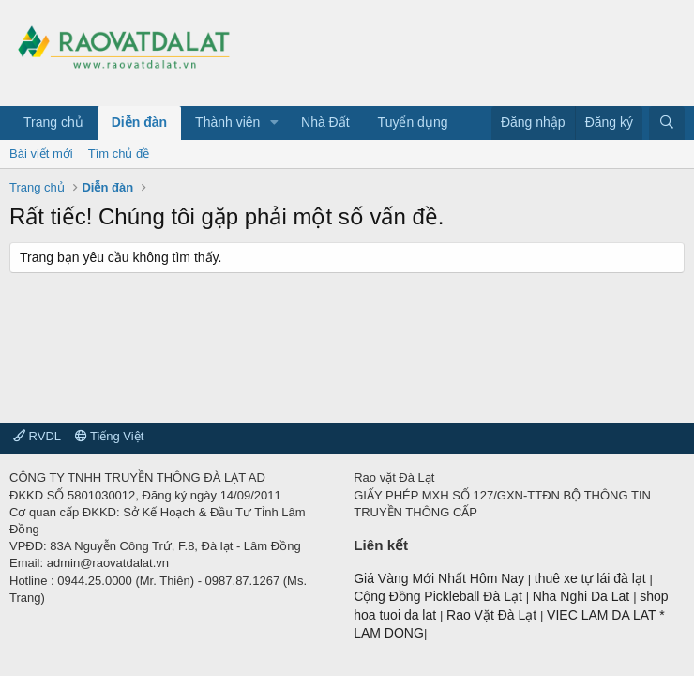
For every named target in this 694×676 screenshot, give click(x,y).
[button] (274, 123)
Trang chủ (53, 122)
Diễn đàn (139, 122)
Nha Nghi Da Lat (583, 596)
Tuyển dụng (413, 122)
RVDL (37, 436)
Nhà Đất (325, 122)
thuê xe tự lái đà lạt (592, 578)
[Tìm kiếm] (667, 123)
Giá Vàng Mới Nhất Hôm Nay (439, 578)
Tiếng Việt (109, 436)
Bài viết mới (41, 153)
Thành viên (227, 122)
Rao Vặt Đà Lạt (493, 614)
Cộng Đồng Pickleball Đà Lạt (440, 596)
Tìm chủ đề (119, 153)
